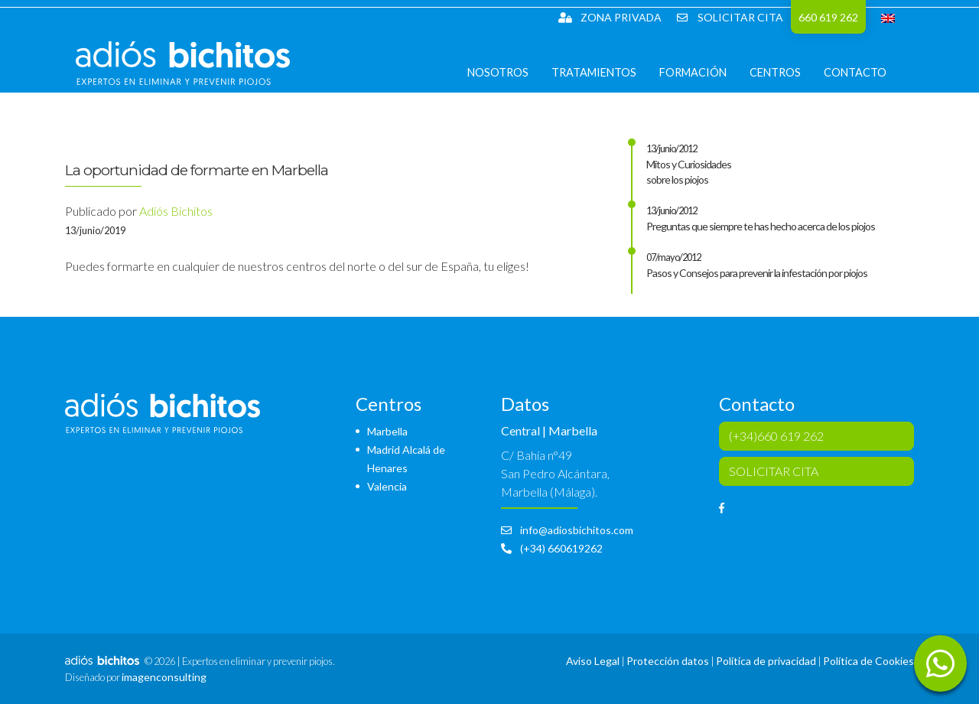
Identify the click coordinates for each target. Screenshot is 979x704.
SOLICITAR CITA (730, 17)
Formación (703, 83)
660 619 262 (828, 17)
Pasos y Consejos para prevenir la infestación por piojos (756, 272)
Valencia (387, 486)
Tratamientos (604, 83)
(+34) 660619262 (552, 548)
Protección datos (667, 660)
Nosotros (508, 83)
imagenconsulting (164, 676)
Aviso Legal (593, 660)
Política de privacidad (766, 660)
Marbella (387, 431)
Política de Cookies (868, 660)
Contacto (865, 83)
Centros (785, 83)
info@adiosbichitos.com (567, 529)
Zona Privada (610, 17)
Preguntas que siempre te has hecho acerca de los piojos (760, 226)
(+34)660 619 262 (776, 436)
